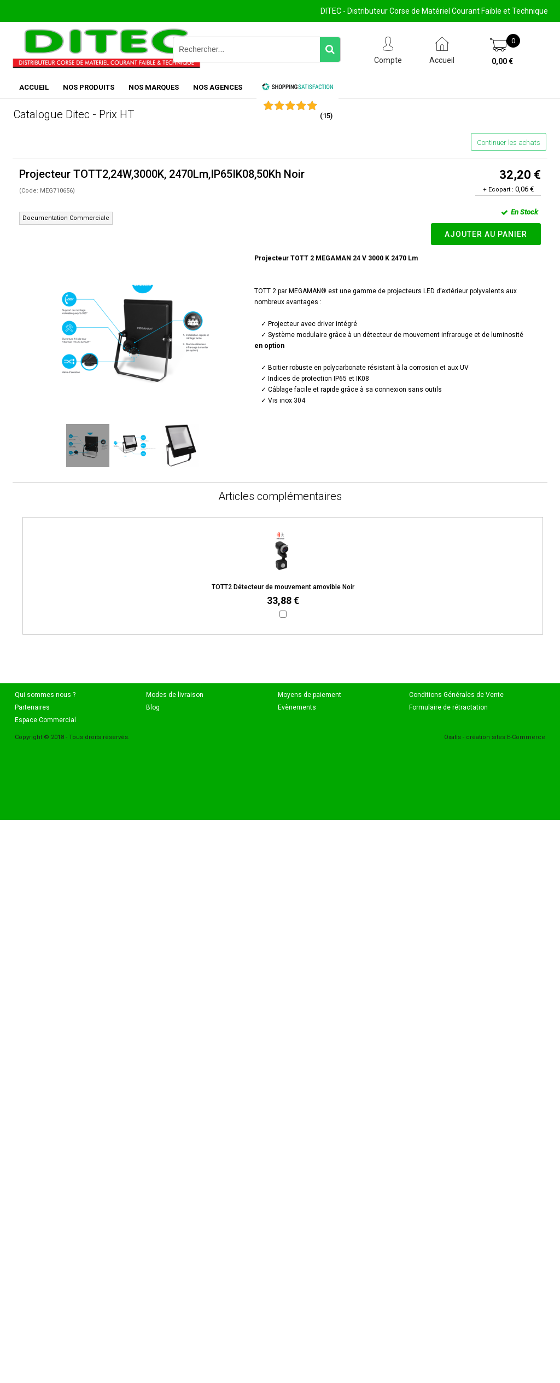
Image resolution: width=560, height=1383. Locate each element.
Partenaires (32, 707)
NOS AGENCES (217, 87)
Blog (153, 707)
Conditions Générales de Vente (456, 695)
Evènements (297, 707)
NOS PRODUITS (88, 87)
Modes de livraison (174, 695)
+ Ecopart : (498, 189)
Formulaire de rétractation (448, 707)
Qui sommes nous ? (45, 695)
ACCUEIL (34, 87)
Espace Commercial (45, 720)
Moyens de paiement (309, 695)
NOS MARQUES (154, 87)
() (326, 116)
